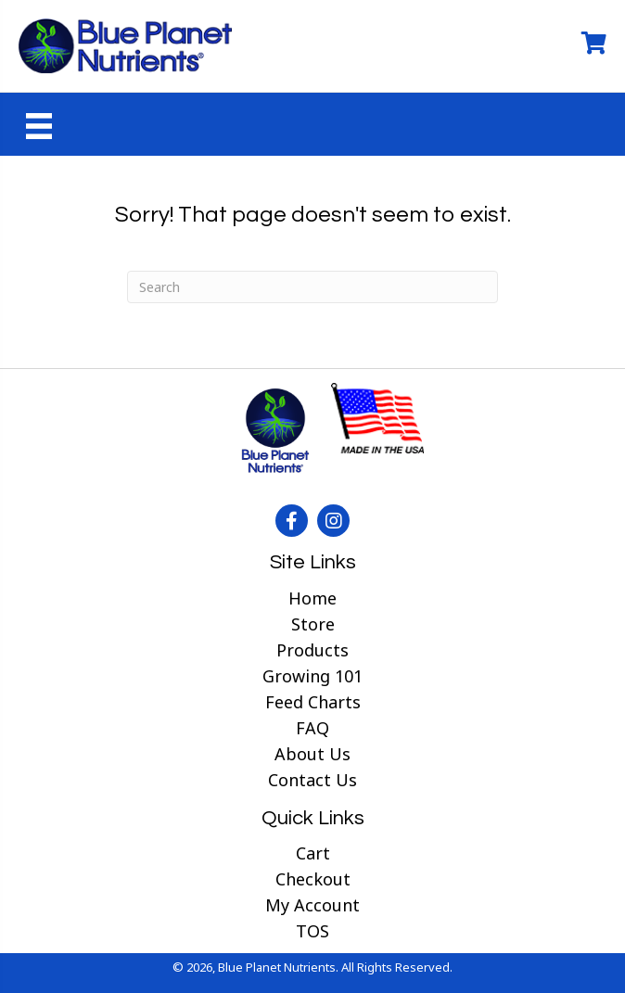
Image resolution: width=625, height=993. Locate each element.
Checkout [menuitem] (313, 879)
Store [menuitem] (313, 624)
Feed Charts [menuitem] (313, 702)
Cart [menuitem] (313, 853)
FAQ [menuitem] (312, 728)
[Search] (312, 287)
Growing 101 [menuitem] (312, 676)
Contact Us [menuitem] (312, 780)
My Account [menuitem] (312, 905)
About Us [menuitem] (312, 754)
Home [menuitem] (312, 598)
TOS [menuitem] (312, 931)
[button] (291, 520)
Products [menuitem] (312, 650)
